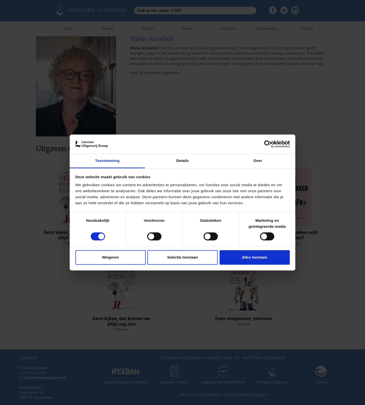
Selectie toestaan (182, 257)
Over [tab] (257, 160)
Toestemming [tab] (107, 160)
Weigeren (110, 257)
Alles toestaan (254, 257)
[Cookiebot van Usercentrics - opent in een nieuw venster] (268, 144)
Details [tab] (182, 160)
